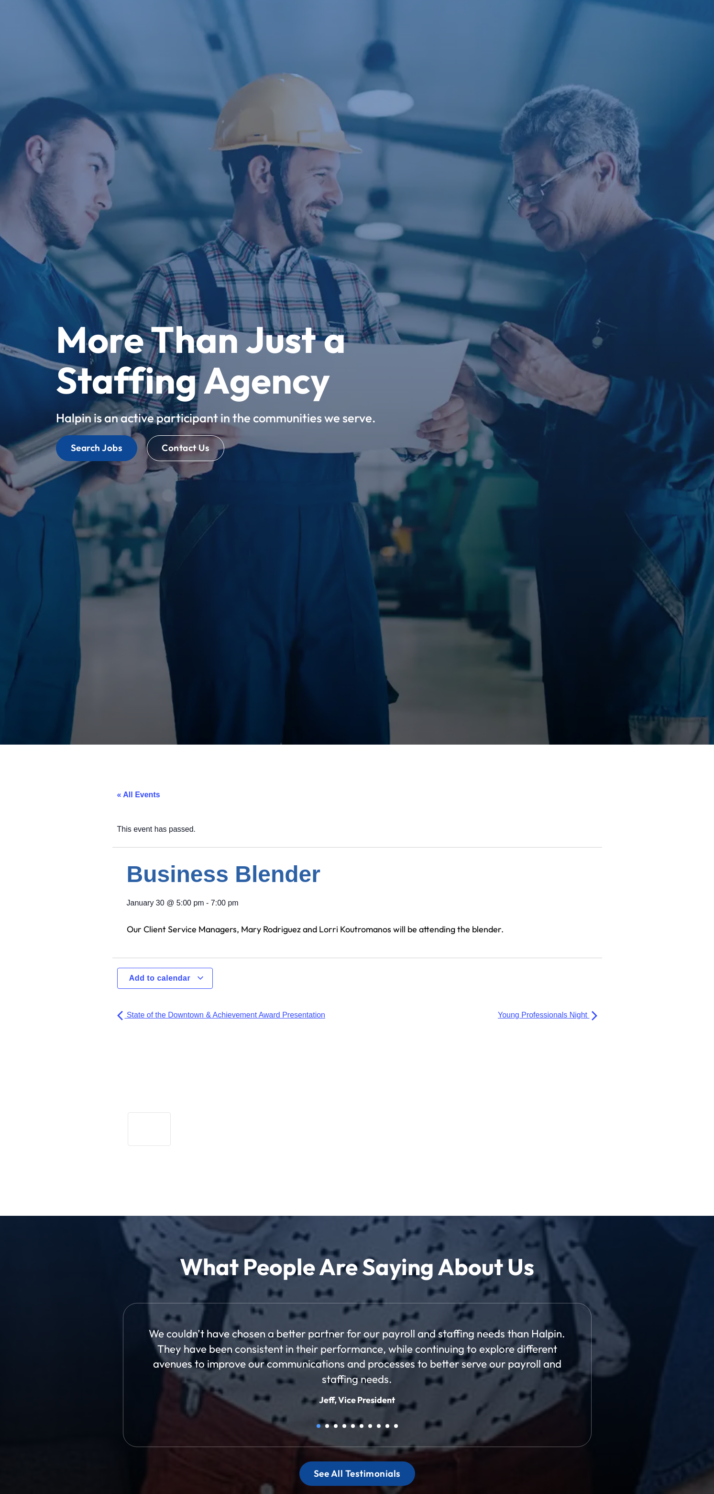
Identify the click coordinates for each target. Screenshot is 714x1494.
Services (423, 21)
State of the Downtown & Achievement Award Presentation (221, 1015)
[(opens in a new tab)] (526, 40)
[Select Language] (647, 21)
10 (396, 1426)
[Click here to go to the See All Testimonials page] (357, 1473)
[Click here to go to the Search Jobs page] (97, 448)
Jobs (373, 21)
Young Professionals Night (547, 1015)
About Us (481, 21)
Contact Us (573, 21)
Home (335, 23)
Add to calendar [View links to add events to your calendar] (166, 978)
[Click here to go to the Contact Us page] (185, 448)
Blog (525, 23)
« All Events (138, 795)
